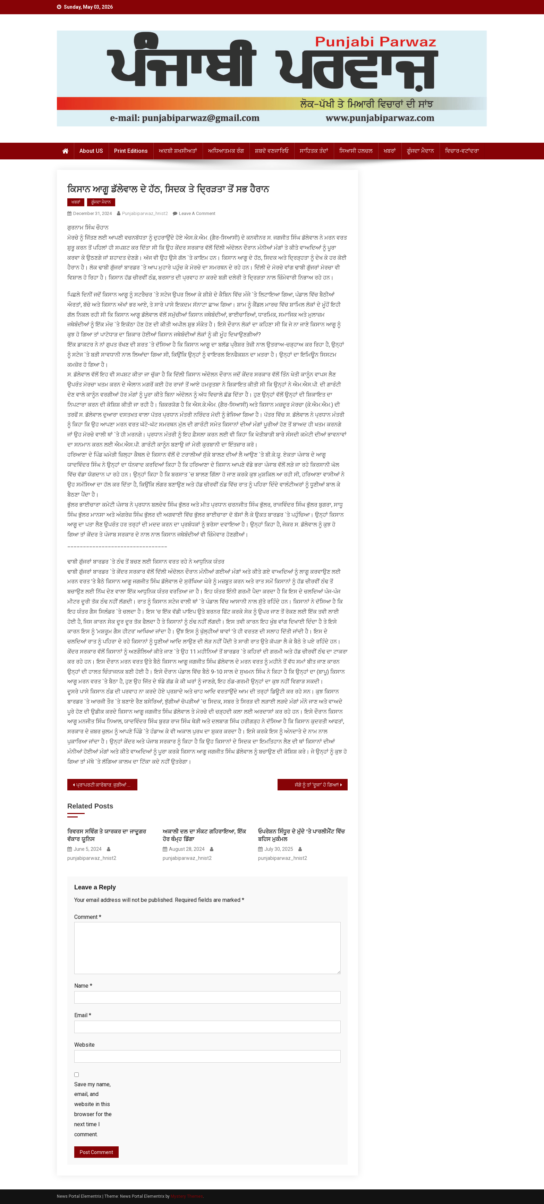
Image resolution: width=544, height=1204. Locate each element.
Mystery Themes (187, 1196)
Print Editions (131, 151)
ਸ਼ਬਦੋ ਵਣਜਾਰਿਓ (272, 151)
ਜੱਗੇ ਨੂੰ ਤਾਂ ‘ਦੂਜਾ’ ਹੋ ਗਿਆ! (317, 785)
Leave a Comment (197, 213)
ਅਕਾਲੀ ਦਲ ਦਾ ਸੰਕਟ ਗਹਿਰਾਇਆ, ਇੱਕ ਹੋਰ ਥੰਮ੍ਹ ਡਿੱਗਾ (204, 835)
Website (84, 1044)
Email (82, 1015)
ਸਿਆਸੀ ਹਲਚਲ (356, 151)
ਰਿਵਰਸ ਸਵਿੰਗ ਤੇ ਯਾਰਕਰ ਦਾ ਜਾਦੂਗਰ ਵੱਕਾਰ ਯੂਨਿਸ (106, 835)
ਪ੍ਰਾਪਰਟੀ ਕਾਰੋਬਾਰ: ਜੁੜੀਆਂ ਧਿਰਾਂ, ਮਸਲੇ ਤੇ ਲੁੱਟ (106, 785)
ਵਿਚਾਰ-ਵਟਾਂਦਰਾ (462, 151)
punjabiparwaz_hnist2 (145, 213)
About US (91, 151)
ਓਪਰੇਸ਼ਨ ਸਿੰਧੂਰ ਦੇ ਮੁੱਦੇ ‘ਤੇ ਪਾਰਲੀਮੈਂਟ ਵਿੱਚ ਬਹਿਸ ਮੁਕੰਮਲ (301, 835)
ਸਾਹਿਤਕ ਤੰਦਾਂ (314, 151)
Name (83, 985)
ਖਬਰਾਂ (390, 151)
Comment (87, 917)
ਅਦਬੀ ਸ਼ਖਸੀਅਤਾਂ (178, 151)
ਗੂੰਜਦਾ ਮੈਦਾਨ (420, 151)
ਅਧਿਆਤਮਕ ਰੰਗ (226, 151)
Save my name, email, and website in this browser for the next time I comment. (93, 1109)
